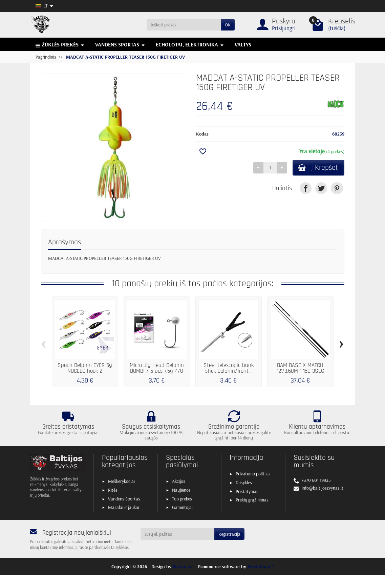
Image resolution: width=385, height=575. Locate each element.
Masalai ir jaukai (123, 507)
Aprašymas (64, 242)
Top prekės (182, 499)
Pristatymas (247, 491)
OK (228, 25)
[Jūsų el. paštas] (177, 534)
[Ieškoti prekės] (184, 24)
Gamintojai (182, 507)
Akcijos (178, 481)
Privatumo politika (253, 474)
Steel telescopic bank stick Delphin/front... (229, 368)
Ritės (112, 490)
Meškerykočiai (121, 481)
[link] (306, 188)
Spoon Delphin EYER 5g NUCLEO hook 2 (85, 368)
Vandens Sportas (124, 499)
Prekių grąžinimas (252, 500)
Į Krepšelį (318, 167)
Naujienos (181, 490)
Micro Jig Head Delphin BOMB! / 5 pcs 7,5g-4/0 (157, 368)
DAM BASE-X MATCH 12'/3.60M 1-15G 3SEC (300, 368)
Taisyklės (244, 482)
